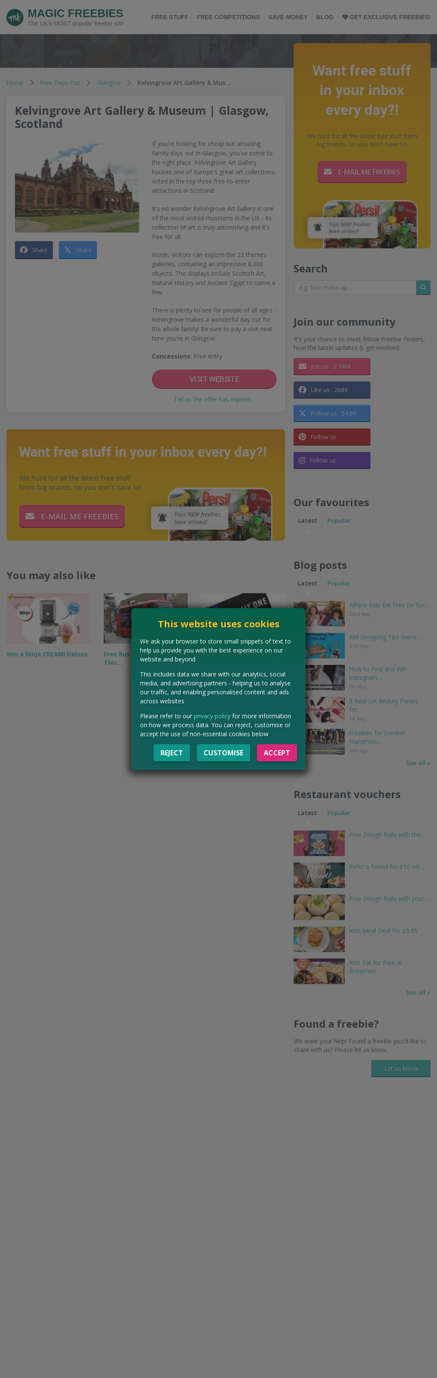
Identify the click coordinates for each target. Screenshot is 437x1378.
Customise (223, 752)
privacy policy (212, 716)
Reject (171, 752)
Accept (277, 752)
